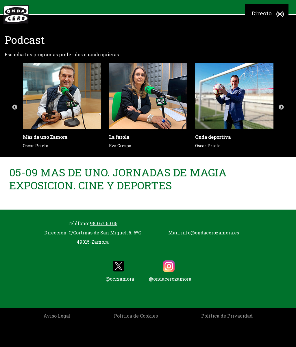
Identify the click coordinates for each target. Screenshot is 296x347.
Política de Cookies (136, 316)
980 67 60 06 (103, 223)
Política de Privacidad (227, 316)
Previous (15, 107)
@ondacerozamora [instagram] (170, 271)
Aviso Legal (57, 316)
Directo (269, 14)
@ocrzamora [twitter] (120, 271)
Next (281, 107)
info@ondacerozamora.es (210, 233)
